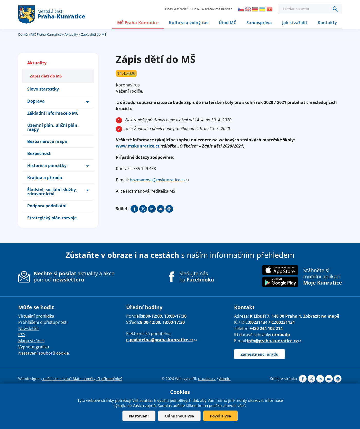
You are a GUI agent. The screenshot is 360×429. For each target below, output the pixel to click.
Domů (23, 34)
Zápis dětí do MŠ (46, 75)
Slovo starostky (43, 89)
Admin (224, 378)
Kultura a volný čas (188, 22)
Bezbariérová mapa (47, 141)
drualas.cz (207, 378)
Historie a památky (47, 165)
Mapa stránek (31, 340)
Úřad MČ (227, 22)
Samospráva (259, 22)
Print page (169, 208)
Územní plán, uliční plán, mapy (53, 127)
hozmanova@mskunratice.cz (159, 179)
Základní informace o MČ (52, 113)
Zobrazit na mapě (321, 316)
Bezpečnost (39, 153)
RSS (21, 334)
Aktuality (71, 34)
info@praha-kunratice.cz (274, 340)
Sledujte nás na (196, 276)
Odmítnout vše (179, 415)
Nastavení (139, 415)
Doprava (36, 101)
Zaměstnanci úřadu (260, 353)
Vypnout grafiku (33, 346)
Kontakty (327, 22)
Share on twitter (143, 208)
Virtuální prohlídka (36, 316)
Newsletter (28, 328)
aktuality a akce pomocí (74, 276)
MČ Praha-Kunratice (138, 22)
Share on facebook (134, 208)
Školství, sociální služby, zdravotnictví (52, 191)
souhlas (146, 400)
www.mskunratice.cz (138, 146)
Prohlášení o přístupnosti (43, 322)
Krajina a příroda (44, 177)
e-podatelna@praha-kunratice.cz (161, 339)
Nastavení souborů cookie (43, 353)
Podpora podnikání (47, 205)
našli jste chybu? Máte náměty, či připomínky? (82, 378)
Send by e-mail (160, 208)
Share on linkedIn (152, 208)
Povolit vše (220, 415)
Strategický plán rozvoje (52, 217)
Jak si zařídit (294, 22)
